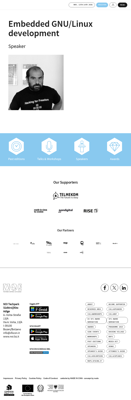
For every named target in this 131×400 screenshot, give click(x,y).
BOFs (111, 335)
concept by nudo (91, 377)
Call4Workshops (95, 313)
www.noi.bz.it (11, 335)
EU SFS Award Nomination (94, 319)
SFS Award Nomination (114, 319)
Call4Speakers (115, 308)
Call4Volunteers (95, 355)
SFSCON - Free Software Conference (10, 5)
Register (100, 4)
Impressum (8, 377)
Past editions (16, 149)
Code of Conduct (50, 377)
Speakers (82, 149)
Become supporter (117, 303)
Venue (111, 345)
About (90, 303)
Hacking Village (116, 330)
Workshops (92, 335)
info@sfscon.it (11, 331)
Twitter (114, 287)
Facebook (104, 287)
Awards (114, 149)
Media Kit (113, 340)
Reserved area (94, 308)
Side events (93, 330)
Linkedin (123, 287)
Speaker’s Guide (95, 350)
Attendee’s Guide (117, 350)
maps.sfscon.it (95, 359)
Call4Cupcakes (115, 355)
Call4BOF (113, 313)
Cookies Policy (35, 377)
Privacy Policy (21, 377)
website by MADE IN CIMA (71, 377)
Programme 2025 (116, 325)
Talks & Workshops (49, 149)
